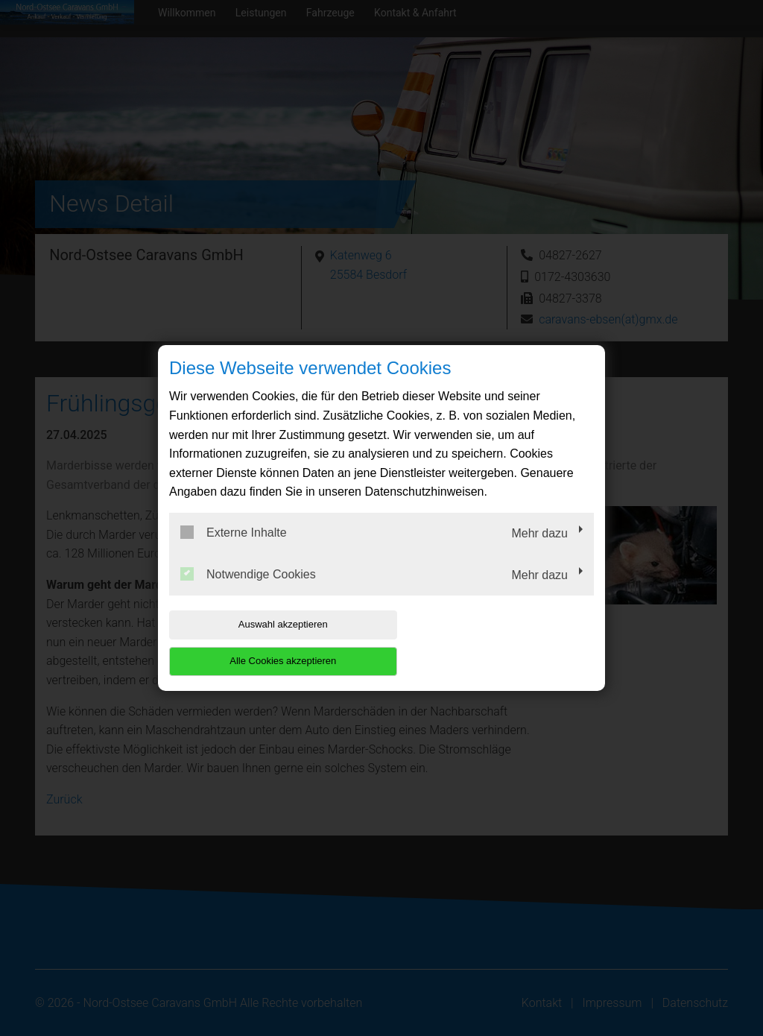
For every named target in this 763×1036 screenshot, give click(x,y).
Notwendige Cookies (248, 591)
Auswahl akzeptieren (264, 642)
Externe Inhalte (233, 551)
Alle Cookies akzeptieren (498, 642)
